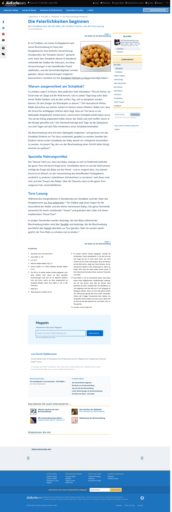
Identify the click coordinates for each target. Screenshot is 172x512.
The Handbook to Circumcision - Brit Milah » (48, 381)
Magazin (49, 482)
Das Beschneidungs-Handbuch (75, 16)
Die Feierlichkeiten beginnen (82, 383)
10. (72, 278)
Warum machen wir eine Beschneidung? (48, 410)
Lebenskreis (33, 16)
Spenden (149, 3)
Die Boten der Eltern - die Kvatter (83, 394)
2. (29, 257)
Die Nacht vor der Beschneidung (83, 385)
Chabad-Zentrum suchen (135, 3)
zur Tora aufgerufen (54, 202)
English (117, 129)
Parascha (91, 478)
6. (29, 272)
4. (29, 263)
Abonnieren (105, 3)
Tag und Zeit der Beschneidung (82, 388)
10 (65, 202)
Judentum (96, 499)
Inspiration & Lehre (74, 10)
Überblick (55, 16)
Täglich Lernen (70, 480)
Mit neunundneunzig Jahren (50, 418)
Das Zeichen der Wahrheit (90, 409)
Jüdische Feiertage (94, 476)
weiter (70, 35)
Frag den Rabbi (118, 3)
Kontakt (140, 505)
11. (72, 307)
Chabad (67, 497)
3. (29, 260)
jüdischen (110, 499)
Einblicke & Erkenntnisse (51, 10)
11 (79, 232)
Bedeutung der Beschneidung (92, 418)
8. (29, 292)
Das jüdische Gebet (94, 480)
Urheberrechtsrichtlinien (66, 369)
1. (29, 253)
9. (71, 253)
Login (96, 3)
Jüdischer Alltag (11, 10)
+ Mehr (90, 10)
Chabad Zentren (113, 478)
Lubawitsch (73, 497)
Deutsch (158, 3)
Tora (91, 499)
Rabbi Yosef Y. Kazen (75, 499)
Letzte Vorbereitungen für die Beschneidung (87, 391)
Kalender (68, 478)
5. (29, 266)
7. (29, 288)
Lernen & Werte (29, 10)
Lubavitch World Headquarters (114, 497)
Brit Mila (44, 16)
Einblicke (120, 52)
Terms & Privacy (130, 505)
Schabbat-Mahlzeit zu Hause (76, 78)
